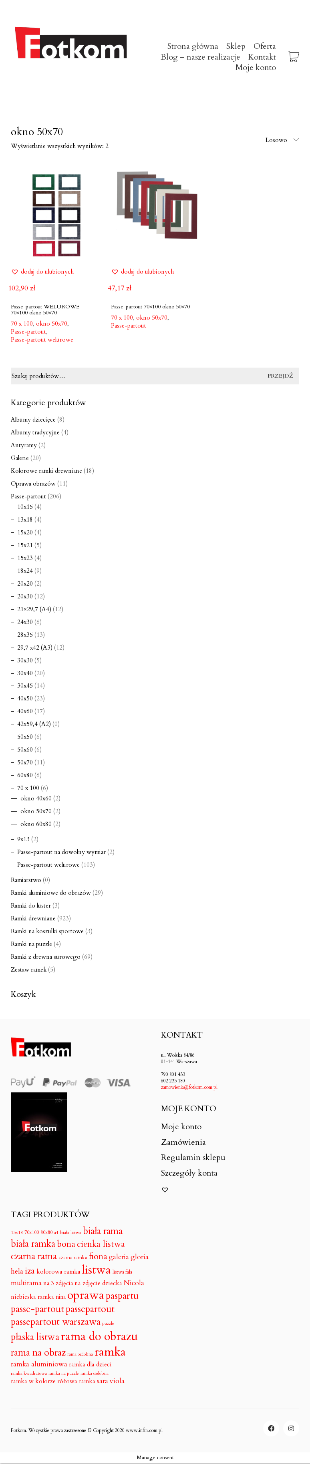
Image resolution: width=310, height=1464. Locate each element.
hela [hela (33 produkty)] (17, 1271)
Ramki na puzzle (31, 944)
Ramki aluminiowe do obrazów (51, 893)
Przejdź (280, 376)
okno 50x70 (36, 811)
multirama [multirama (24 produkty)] (26, 1283)
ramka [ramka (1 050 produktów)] (110, 1352)
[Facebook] (271, 1428)
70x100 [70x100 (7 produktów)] (31, 1232)
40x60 (25, 711)
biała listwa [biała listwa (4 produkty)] (70, 1233)
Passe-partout (28, 332)
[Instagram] (291, 1428)
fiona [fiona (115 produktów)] (98, 1256)
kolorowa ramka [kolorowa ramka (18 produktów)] (58, 1272)
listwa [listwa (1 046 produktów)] (96, 1270)
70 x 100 (28, 788)
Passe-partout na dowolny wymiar (61, 852)
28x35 (25, 635)
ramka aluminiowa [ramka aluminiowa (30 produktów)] (39, 1364)
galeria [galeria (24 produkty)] (119, 1257)
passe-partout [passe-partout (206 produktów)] (37, 1309)
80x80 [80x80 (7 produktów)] (46, 1232)
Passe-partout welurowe (42, 340)
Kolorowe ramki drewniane (46, 471)
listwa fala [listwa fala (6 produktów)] (122, 1272)
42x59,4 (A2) (34, 724)
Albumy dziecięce (33, 420)
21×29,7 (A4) (34, 609)
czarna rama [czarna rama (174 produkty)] (34, 1256)
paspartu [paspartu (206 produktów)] (122, 1296)
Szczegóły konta (189, 1173)
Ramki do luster (31, 906)
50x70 (25, 762)
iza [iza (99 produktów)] (30, 1271)
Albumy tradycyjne (35, 432)
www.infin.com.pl (144, 1430)
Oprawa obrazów (33, 484)
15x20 (25, 532)
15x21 (25, 545)
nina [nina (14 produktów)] (61, 1297)
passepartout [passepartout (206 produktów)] (90, 1309)
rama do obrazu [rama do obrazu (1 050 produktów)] (99, 1336)
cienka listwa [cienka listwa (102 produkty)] (101, 1244)
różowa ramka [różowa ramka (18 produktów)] (76, 1382)
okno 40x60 (36, 798)
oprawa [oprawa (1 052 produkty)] (85, 1295)
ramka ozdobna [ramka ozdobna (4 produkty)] (95, 1373)
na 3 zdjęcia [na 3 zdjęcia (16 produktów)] (58, 1283)
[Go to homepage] (71, 57)
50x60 (25, 750)
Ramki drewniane (33, 918)
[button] (42, 272)
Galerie (20, 458)
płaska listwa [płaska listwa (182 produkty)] (35, 1337)
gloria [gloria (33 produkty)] (140, 1257)
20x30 (25, 596)
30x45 (25, 686)
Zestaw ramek (28, 970)
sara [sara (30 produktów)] (102, 1381)
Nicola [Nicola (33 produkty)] (134, 1283)
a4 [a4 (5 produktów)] (56, 1233)
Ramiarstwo (26, 880)
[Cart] (293, 57)
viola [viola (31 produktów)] (117, 1381)
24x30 (25, 622)
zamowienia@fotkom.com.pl (189, 1087)
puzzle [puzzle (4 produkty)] (108, 1323)
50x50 (25, 737)
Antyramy (24, 445)
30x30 (25, 660)
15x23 (25, 558)
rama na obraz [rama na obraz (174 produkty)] (38, 1353)
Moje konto (181, 1127)
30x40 (25, 673)
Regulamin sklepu (193, 1157)
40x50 (25, 698)
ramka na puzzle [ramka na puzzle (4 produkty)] (63, 1373)
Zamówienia (183, 1142)
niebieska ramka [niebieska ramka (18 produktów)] (32, 1297)
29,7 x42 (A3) (34, 648)
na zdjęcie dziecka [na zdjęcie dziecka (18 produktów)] (98, 1284)
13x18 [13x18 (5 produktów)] (17, 1233)
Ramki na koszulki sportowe (47, 931)
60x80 (25, 775)
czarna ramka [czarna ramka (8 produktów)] (72, 1257)
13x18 (25, 520)
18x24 (25, 571)
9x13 (23, 839)
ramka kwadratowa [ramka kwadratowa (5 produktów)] (29, 1373)
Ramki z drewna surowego (46, 957)
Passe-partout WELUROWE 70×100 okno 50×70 (45, 310)
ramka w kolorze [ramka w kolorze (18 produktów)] (33, 1382)
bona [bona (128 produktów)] (66, 1244)
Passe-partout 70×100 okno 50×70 (150, 307)
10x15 (25, 507)
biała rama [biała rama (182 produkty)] (103, 1231)
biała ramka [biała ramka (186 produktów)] (33, 1244)
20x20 (25, 584)
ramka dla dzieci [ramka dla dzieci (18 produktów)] (90, 1365)
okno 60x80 (36, 824)
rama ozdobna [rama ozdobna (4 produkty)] (80, 1354)
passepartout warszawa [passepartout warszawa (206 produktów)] (56, 1322)
